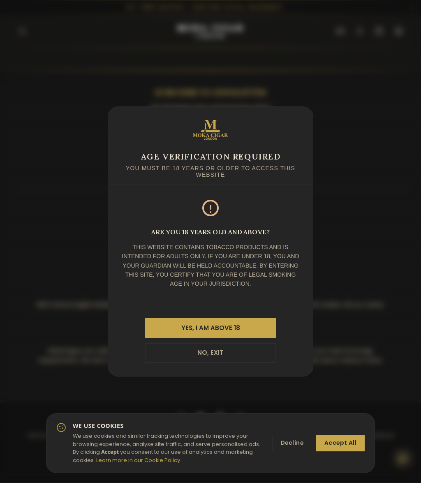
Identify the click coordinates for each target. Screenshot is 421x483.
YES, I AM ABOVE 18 (211, 327)
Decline (290, 443)
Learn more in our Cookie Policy (166, 460)
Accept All (339, 443)
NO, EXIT (210, 353)
